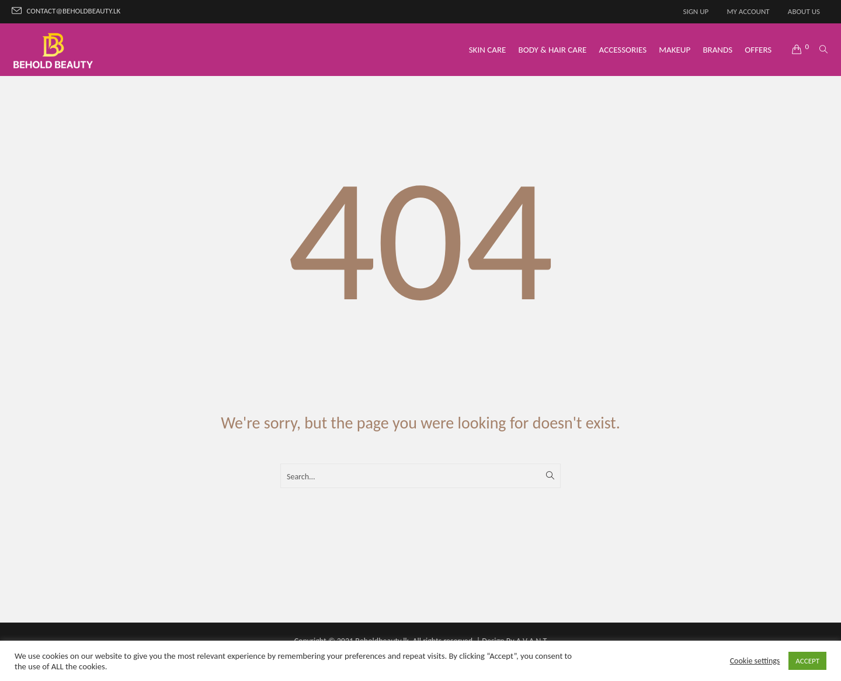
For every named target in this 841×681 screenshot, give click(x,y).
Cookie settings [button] (755, 661)
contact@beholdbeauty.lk (74, 10)
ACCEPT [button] (807, 660)
